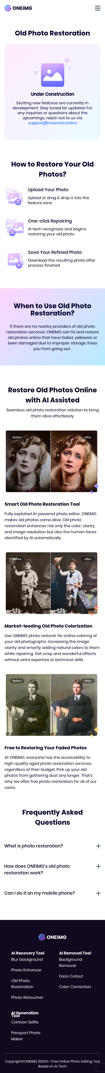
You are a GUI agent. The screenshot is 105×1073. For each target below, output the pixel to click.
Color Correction (75, 987)
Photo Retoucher (27, 997)
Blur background (27, 959)
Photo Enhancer (26, 970)
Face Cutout (71, 976)
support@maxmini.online (52, 123)
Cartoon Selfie (24, 1022)
